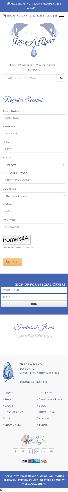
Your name (11, 111)
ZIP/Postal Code (15, 173)
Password (10, 220)
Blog (41, 406)
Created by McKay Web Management (43, 482)
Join (34, 304)
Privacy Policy (28, 480)
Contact (44, 393)
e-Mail (8, 204)
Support (34, 69)
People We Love (49, 399)
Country (9, 189)
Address (9, 126)
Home (8, 393)
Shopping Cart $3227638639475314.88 (30, 15)
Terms (42, 425)
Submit (12, 262)
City (6, 142)
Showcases (12, 425)
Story (8, 406)
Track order (45, 65)
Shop (7, 399)
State (7, 157)
